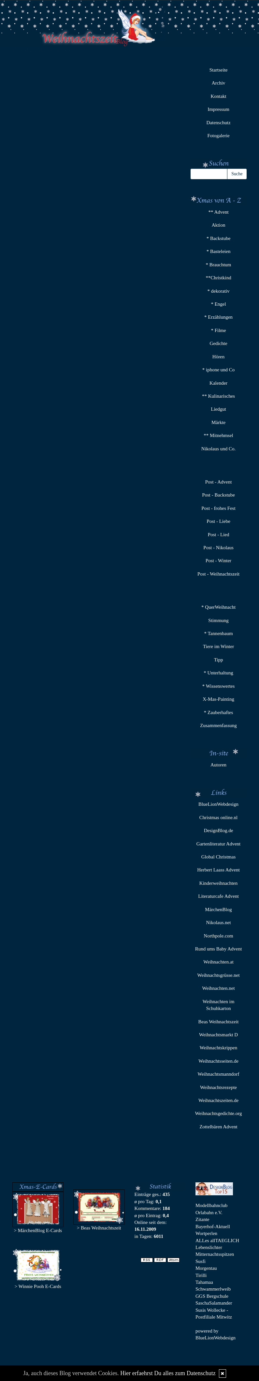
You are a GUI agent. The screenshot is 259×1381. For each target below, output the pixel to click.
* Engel (218, 304)
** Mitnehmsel (218, 435)
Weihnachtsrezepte (218, 1087)
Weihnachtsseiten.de (218, 1061)
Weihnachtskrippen (218, 1047)
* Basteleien (219, 251)
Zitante (202, 1219)
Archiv (218, 83)
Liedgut (218, 409)
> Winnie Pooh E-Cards (38, 1286)
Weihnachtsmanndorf (218, 1074)
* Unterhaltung (218, 672)
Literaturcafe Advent (218, 896)
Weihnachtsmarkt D (218, 1034)
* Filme (218, 330)
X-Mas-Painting (218, 699)
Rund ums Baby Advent (218, 948)
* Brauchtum (218, 264)
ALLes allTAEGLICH (217, 1240)
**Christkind (218, 277)
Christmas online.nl (218, 817)
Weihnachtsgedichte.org (218, 1113)
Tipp (218, 659)
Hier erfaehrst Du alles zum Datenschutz (167, 1373)
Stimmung (218, 620)
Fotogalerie (218, 135)
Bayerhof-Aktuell (212, 1226)
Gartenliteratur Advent (218, 843)
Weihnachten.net (218, 988)
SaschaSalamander (213, 1303)
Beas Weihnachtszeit (218, 1021)
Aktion (218, 225)
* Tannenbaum (218, 633)
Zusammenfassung (218, 725)
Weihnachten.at (218, 961)
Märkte (218, 422)
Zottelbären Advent (218, 1126)
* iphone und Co (218, 369)
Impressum (218, 109)
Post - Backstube (218, 495)
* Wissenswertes (218, 686)
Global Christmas (218, 856)
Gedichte (218, 343)
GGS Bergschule (211, 1296)
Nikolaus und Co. (218, 448)
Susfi (200, 1261)
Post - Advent (218, 482)
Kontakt (218, 96)
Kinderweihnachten (218, 883)
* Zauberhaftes (218, 712)
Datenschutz (218, 122)
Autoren (218, 764)
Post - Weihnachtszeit (218, 574)
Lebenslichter (208, 1247)
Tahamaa (204, 1282)
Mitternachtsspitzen (214, 1254)
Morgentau (206, 1268)
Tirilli (201, 1275)
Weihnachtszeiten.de (218, 1100)
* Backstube (219, 238)
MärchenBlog (218, 909)
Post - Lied (218, 534)
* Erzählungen (218, 317)
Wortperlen (206, 1233)
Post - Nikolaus (218, 547)
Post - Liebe (218, 521)
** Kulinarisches (218, 396)
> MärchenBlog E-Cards (38, 1230)
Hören (218, 356)
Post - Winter (218, 560)
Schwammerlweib (213, 1289)
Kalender (218, 383)
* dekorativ (219, 291)
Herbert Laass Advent (218, 869)
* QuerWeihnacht (218, 607)
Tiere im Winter (218, 646)
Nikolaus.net (218, 922)
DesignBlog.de (218, 830)
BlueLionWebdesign (218, 804)
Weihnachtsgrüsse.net (218, 975)
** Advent (219, 212)
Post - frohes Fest (218, 508)
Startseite (218, 70)
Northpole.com (218, 935)
